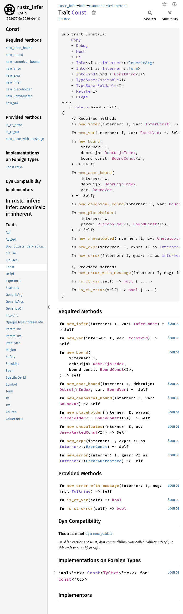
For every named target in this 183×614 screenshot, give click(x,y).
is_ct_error (91, 289)
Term (133, 68)
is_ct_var (89, 281)
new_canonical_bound (101, 204)
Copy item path (94, 12)
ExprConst (96, 446)
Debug (82, 45)
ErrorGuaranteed (104, 460)
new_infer (89, 124)
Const (93, 572)
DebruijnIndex (120, 152)
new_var (86, 132)
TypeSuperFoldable (96, 85)
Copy (76, 39)
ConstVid (149, 132)
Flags (82, 96)
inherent (119, 6)
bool (128, 281)
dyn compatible (98, 533)
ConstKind (125, 74)
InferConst (157, 124)
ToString (81, 491)
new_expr (87, 246)
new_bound (89, 141)
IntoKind (85, 74)
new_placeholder (96, 212)
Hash (81, 51)
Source (64, 19)
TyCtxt (111, 572)
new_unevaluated (96, 238)
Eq (78, 56)
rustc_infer (30, 7)
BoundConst (124, 158)
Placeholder (110, 224)
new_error (89, 255)
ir (109, 6)
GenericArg (140, 62)
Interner (111, 62)
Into (81, 62)
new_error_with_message (104, 272)
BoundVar (102, 189)
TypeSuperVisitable (97, 79)
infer (83, 6)
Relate (83, 91)
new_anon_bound (95, 172)
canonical (97, 6)
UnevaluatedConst (79, 432)
